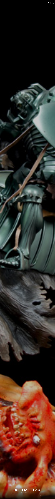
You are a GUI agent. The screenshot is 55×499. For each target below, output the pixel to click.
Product (35, 492)
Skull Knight (39, 492)
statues (27, 496)
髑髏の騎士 (42, 496)
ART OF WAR (23, 492)
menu (44, 3)
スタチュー (32, 496)
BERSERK (30, 492)
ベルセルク (37, 496)
